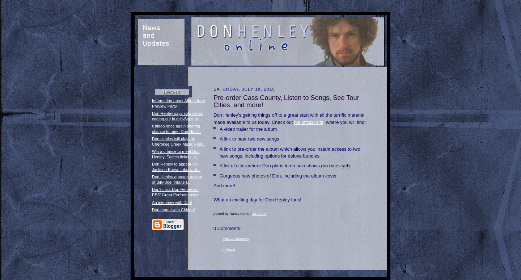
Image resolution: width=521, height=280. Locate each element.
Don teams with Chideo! (173, 210)
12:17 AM (259, 214)
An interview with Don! (172, 202)
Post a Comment (236, 239)
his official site (308, 122)
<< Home (228, 249)
